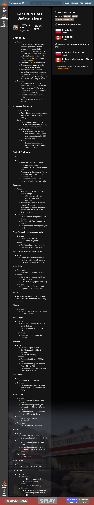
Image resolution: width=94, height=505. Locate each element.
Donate (88, 3)
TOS (83, 502)
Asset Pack (17, 501)
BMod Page (4, 484)
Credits (83, 499)
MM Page (4, 492)
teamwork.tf (63, 68)
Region (67, 16)
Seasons (74, 3)
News (4, 9)
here (31, 60)
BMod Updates (4, 16)
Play (47, 501)
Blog (67, 3)
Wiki (81, 3)
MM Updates (4, 24)
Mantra (72, 502)
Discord (72, 499)
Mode (74, 16)
